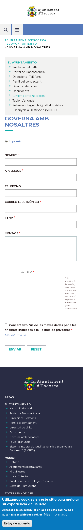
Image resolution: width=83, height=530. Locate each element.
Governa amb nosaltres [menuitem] (28, 96)
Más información (57, 514)
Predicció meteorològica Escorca (31, 481)
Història (14, 462)
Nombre (11, 155)
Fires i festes (17, 471)
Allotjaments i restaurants (25, 466)
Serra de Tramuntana (22, 485)
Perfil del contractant (23, 422)
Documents (17, 432)
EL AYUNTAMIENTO (22, 43)
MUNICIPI (11, 457)
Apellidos (13, 171)
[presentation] (42, 281)
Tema (9, 217)
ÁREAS (9, 397)
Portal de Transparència (24, 413)
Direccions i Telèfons (22, 418)
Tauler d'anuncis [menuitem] (23, 100)
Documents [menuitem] (20, 91)
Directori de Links (20, 427)
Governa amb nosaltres (24, 437)
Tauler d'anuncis (19, 441)
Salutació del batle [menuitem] (25, 67)
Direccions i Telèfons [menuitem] (26, 77)
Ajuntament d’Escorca (25, 40)
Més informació (15, 335)
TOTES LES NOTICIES (19, 493)
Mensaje (11, 233)
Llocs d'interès (18, 476)
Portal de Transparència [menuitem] (28, 72)
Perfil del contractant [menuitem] (27, 81)
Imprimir (15, 141)
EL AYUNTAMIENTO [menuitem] (22, 62)
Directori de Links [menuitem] (24, 86)
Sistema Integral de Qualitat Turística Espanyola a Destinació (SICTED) (40, 448)
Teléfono (13, 186)
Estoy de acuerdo (17, 523)
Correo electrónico (22, 202)
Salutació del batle (21, 408)
